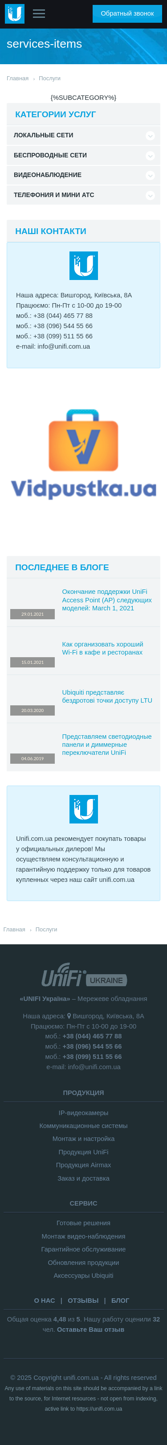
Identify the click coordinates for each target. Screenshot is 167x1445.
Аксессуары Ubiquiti (83, 1275)
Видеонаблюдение (47, 174)
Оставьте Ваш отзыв (90, 1329)
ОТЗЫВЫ (83, 1300)
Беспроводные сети (50, 155)
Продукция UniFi (83, 1152)
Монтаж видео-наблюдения (84, 1236)
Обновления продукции (83, 1262)
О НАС (44, 1300)
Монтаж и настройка (84, 1138)
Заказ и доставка (83, 1178)
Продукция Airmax (83, 1165)
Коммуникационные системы (83, 1125)
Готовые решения (83, 1223)
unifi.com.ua (80, 1377)
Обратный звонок (127, 13)
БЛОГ (120, 1300)
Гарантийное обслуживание (83, 1249)
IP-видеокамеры (84, 1112)
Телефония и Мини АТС (54, 194)
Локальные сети (43, 135)
